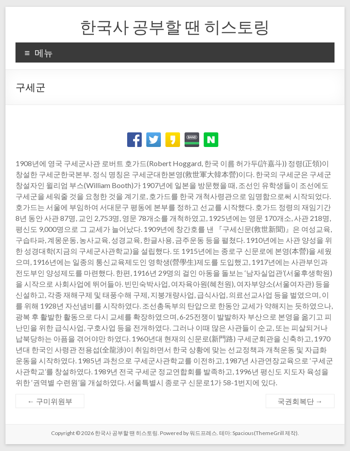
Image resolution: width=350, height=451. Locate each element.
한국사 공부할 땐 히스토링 (175, 26)
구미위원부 (49, 401)
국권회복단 (300, 401)
